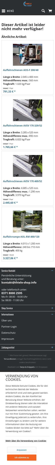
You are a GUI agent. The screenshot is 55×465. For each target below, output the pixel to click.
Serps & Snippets (27, 367)
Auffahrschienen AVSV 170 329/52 (22, 125)
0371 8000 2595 (11, 293)
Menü (8, 11)
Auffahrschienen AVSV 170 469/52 (22, 181)
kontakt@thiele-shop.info (19, 282)
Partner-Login (9, 326)
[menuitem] (8, 11)
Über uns (6, 320)
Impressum (7, 338)
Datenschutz (8, 332)
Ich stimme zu (22, 457)
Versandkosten (10, 359)
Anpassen (22, 450)
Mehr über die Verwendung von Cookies (26, 440)
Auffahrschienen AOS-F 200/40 (20, 70)
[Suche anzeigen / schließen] (43, 11)
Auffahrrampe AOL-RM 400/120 (21, 236)
